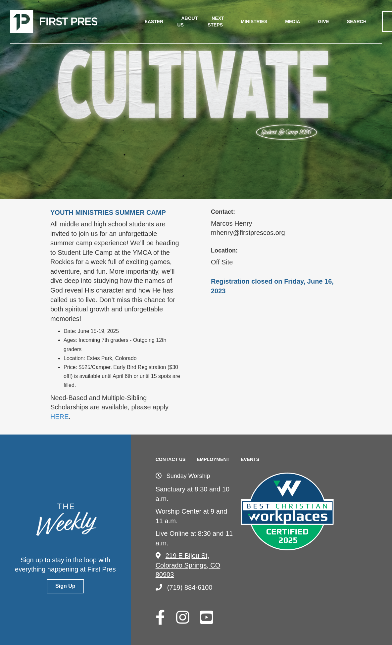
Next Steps (216, 21)
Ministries (254, 21)
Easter (154, 21)
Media (292, 21)
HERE (59, 416)
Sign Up (65, 586)
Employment (213, 459)
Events (250, 459)
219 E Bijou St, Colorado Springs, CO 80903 (188, 565)
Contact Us (171, 459)
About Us (187, 21)
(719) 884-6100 (184, 587)
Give (323, 21)
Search (357, 21)
